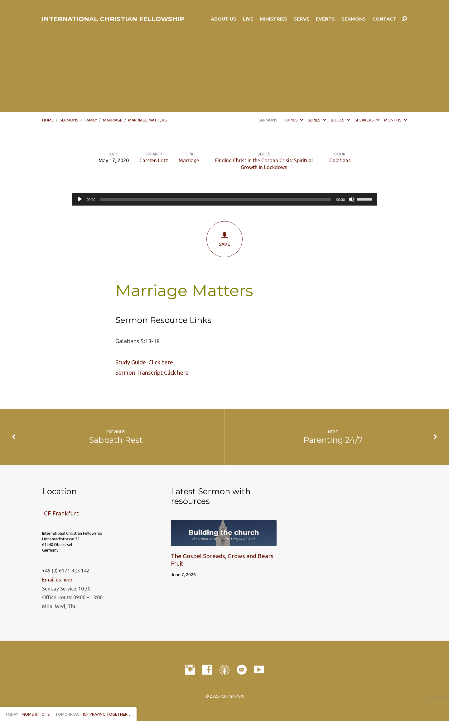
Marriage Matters (147, 120)
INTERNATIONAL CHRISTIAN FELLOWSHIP (112, 19)
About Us (223, 19)
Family (90, 120)
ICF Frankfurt (60, 513)
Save (224, 239)
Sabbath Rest (116, 440)
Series (317, 120)
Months (395, 120)
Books (340, 120)
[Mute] (352, 199)
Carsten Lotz (153, 160)
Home (48, 120)
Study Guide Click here (144, 362)
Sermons (353, 19)
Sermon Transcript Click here (152, 372)
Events (325, 19)
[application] (224, 199)
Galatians (340, 160)
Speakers (367, 120)
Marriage (112, 120)
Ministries (273, 19)
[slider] (215, 199)
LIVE (248, 19)
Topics (293, 120)
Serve (301, 19)
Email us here (57, 579)
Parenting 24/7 (333, 440)
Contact (384, 19)
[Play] (80, 199)
